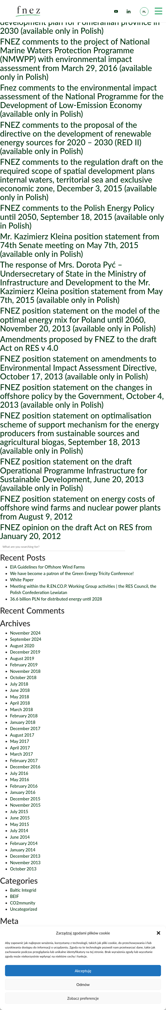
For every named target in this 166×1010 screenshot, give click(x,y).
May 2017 (19, 741)
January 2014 (22, 849)
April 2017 (20, 747)
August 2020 (22, 645)
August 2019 (22, 658)
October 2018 (23, 677)
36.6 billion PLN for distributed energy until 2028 (56, 599)
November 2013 (25, 862)
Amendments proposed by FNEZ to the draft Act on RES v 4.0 (78, 343)
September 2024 (25, 639)
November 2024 (25, 633)
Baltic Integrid (23, 890)
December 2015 (25, 798)
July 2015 (19, 811)
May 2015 (19, 824)
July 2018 (19, 684)
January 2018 (22, 722)
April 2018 (20, 703)
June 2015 (20, 817)
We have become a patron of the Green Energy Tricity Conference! (72, 573)
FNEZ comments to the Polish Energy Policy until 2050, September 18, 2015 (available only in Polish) (82, 216)
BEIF (14, 896)
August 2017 (22, 735)
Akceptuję (83, 970)
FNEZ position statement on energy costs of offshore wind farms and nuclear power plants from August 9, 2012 (80, 507)
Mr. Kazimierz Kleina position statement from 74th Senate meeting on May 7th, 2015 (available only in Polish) (79, 245)
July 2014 (19, 830)
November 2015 (25, 805)
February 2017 (24, 760)
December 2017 (25, 728)
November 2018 (25, 671)
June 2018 (20, 690)
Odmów (83, 984)
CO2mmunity (22, 902)
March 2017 (21, 754)
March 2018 (21, 709)
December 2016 (25, 766)
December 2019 (25, 652)
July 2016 (19, 773)
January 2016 (22, 792)
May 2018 (19, 696)
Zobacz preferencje (83, 998)
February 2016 (24, 786)
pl (144, 12)
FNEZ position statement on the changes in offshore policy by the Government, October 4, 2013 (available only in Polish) (82, 395)
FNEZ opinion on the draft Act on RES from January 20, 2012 (76, 531)
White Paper (22, 579)
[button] (158, 932)
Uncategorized (23, 909)
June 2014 (20, 837)
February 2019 (24, 664)
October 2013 (23, 868)
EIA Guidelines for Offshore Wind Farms (47, 567)
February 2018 (24, 715)
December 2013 (25, 856)
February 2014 (24, 843)
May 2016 (19, 779)
